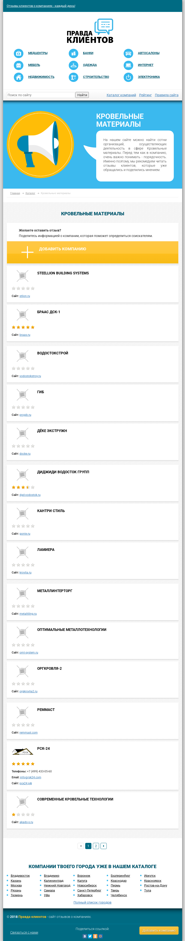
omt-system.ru (29, 652)
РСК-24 (43, 748)
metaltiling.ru (28, 613)
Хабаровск (85, 895)
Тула (147, 890)
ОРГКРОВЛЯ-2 (49, 668)
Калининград (53, 880)
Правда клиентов (32, 917)
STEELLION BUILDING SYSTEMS (63, 273)
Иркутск (150, 875)
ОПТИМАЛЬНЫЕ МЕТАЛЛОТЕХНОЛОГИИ (71, 630)
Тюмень (17, 895)
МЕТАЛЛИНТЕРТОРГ (54, 591)
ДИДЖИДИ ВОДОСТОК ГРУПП (63, 472)
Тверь (115, 890)
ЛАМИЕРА (45, 550)
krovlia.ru (26, 572)
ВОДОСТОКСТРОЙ (52, 353)
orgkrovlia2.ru (28, 691)
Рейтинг (145, 95)
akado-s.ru (26, 822)
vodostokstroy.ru (30, 376)
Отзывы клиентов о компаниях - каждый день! (41, 6)
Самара (49, 890)
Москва (16, 885)
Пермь (115, 885)
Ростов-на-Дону (155, 885)
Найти (82, 95)
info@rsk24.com (30, 777)
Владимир (51, 875)
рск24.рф (26, 783)
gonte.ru (25, 533)
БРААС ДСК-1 (48, 312)
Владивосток (20, 875)
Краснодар (119, 880)
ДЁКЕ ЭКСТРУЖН (52, 431)
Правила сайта (167, 95)
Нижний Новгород (57, 885)
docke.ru (25, 453)
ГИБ (40, 392)
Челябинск (119, 895)
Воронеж (83, 875)
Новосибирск (87, 885)
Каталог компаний (121, 95)
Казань (16, 880)
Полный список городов (92, 902)
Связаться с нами (24, 932)
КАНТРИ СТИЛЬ (51, 511)
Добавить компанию (53, 252)
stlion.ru (25, 296)
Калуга (82, 880)
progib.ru (25, 415)
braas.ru (25, 335)
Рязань (16, 890)
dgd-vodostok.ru (30, 495)
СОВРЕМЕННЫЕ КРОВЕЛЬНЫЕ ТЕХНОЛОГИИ (75, 799)
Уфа (47, 895)
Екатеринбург (120, 875)
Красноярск (152, 880)
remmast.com (29, 732)
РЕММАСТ (46, 710)
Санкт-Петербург (89, 890)
